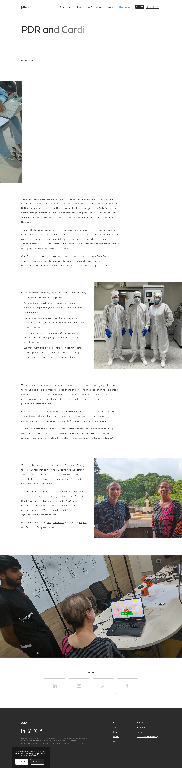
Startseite (118, 723)
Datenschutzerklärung (147, 737)
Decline (37, 762)
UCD (115, 741)
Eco (115, 732)
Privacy (30, 756)
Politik (116, 737)
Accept (21, 762)
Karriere (141, 727)
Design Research (55, 522)
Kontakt (140, 732)
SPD (115, 727)
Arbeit (140, 723)
